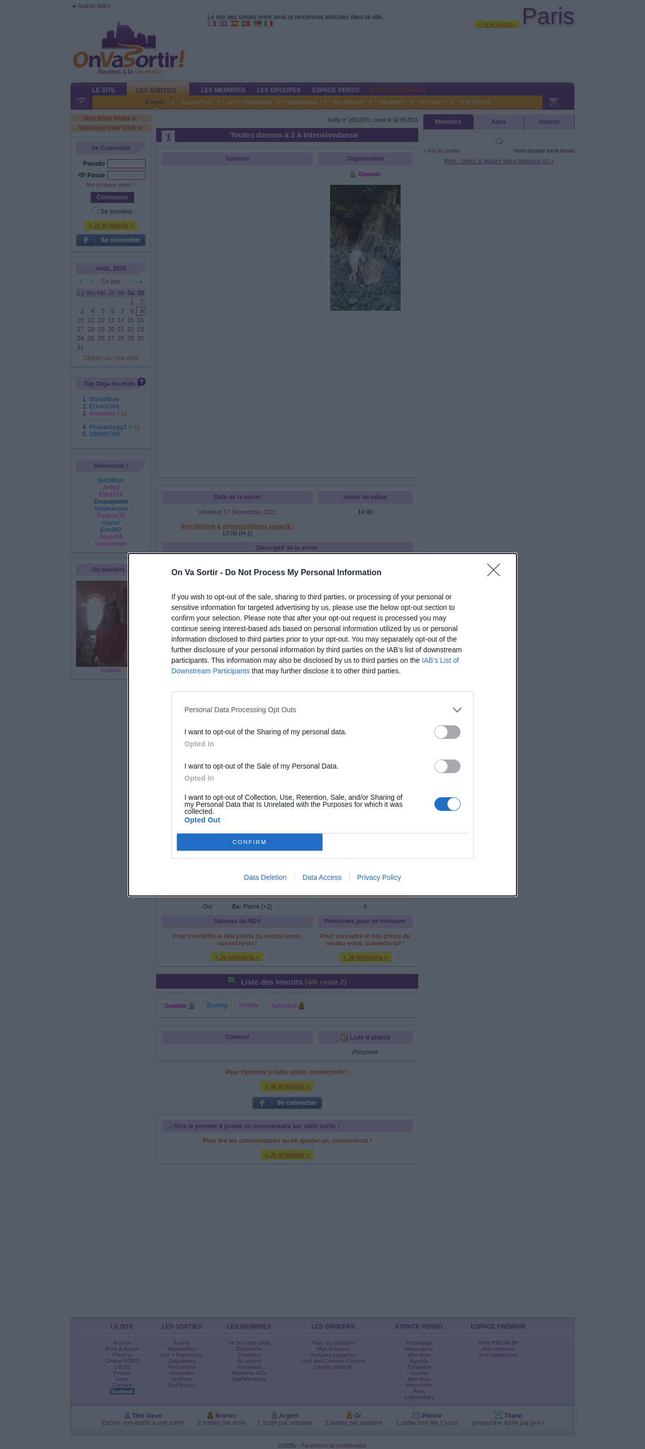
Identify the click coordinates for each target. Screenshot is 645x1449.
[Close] (496, 573)
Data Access (322, 877)
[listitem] (322, 710)
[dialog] (322, 725)
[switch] (447, 732)
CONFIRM (250, 842)
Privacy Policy (379, 877)
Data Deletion (265, 877)
